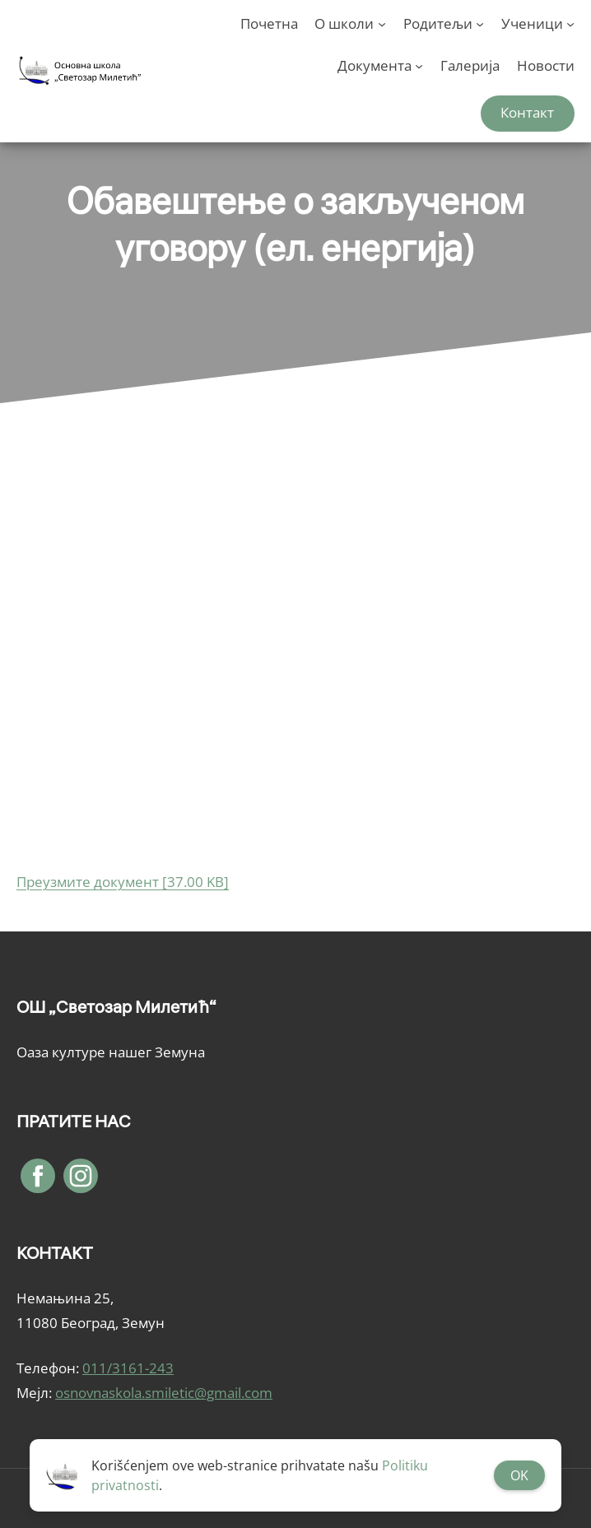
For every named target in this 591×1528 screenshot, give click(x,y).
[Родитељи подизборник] (480, 24)
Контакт (527, 112)
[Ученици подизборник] (570, 24)
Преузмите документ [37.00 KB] (122, 881)
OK (519, 1475)
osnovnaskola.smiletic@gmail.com (163, 1392)
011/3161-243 (128, 1367)
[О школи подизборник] (382, 24)
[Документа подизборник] (419, 66)
